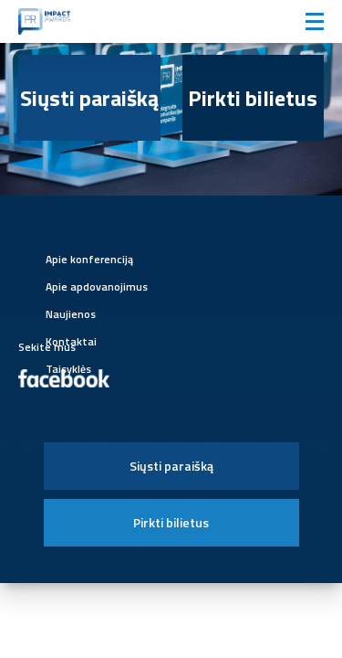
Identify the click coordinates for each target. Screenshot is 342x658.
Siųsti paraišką (89, 97)
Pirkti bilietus (252, 97)
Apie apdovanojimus (97, 286)
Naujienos (71, 314)
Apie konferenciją (89, 259)
